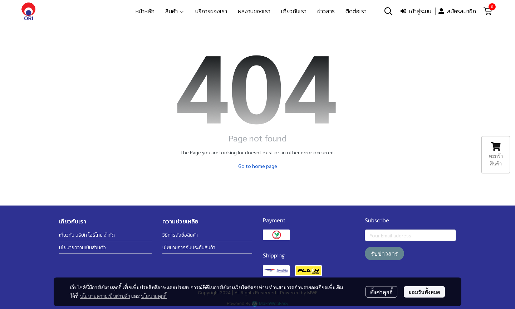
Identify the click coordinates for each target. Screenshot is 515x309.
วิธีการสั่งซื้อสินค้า (180, 235)
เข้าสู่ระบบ (416, 11)
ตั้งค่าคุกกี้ (381, 292)
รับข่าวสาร (384, 253)
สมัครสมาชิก (457, 11)
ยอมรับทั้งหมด (424, 292)
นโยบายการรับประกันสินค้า (188, 247)
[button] (388, 11)
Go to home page (257, 166)
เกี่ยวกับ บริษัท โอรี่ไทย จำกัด (87, 235)
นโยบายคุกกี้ (154, 296)
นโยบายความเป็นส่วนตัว (105, 296)
